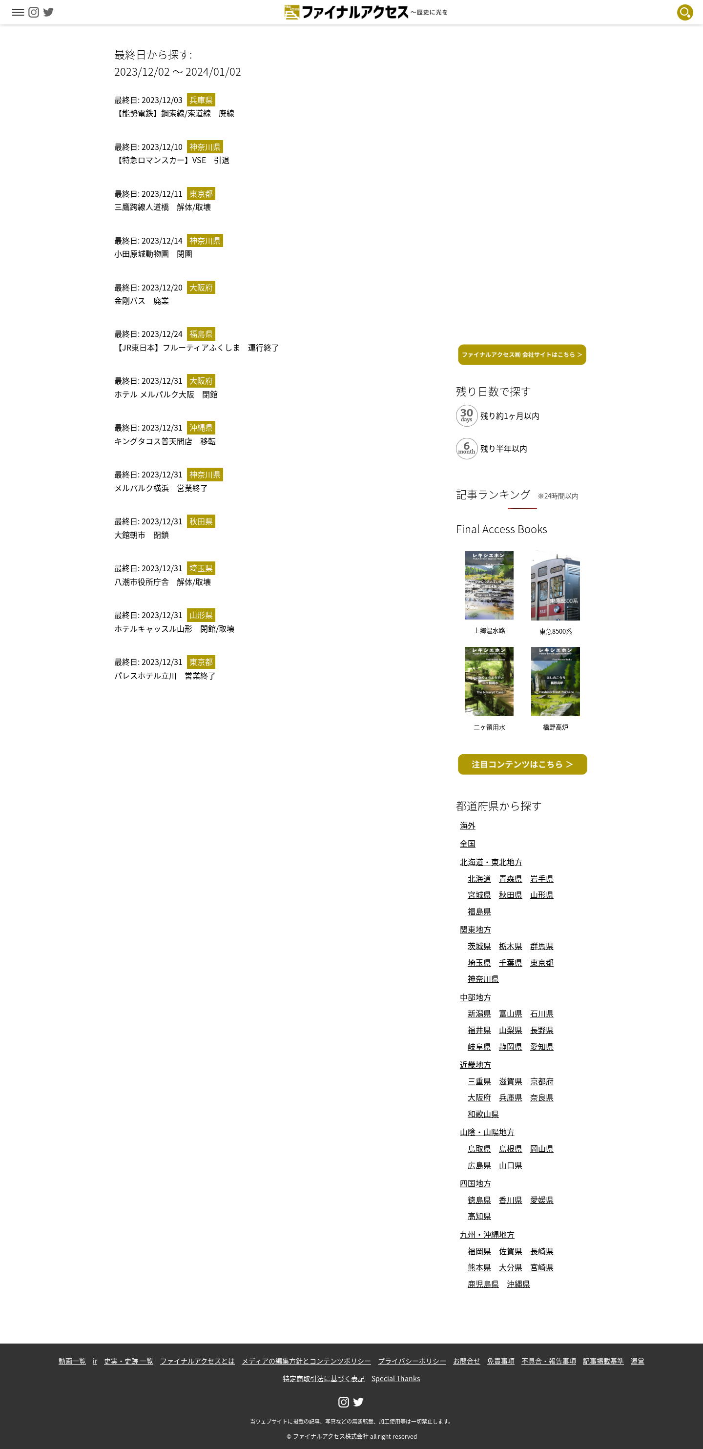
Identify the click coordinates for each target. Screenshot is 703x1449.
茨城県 (479, 946)
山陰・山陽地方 (487, 1132)
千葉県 (510, 962)
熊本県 (479, 1267)
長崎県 (542, 1251)
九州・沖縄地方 (487, 1234)
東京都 (542, 962)
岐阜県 (479, 1046)
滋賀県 (510, 1081)
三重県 (479, 1081)
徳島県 (479, 1199)
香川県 (510, 1199)
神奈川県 (483, 978)
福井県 (479, 1029)
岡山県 (542, 1148)
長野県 (542, 1029)
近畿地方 (475, 1064)
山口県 (510, 1165)
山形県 (542, 894)
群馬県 (542, 946)
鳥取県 (479, 1148)
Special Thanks (396, 1378)
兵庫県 (510, 1097)
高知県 (479, 1215)
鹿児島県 (483, 1283)
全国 (468, 843)
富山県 (510, 1013)
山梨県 (510, 1029)
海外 (468, 825)
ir (95, 1361)
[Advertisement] (522, 191)
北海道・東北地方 (491, 862)
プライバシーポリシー (412, 1361)
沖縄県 (518, 1283)
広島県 (479, 1165)
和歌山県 (483, 1113)
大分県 (510, 1267)
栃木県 (510, 946)
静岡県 (510, 1046)
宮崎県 (542, 1267)
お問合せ (466, 1361)
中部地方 (475, 997)
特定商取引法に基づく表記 (324, 1378)
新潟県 (479, 1013)
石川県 (542, 1013)
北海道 (479, 878)
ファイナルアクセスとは (197, 1361)
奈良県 (542, 1097)
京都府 (542, 1081)
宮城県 (479, 894)
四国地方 (475, 1183)
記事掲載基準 (603, 1361)
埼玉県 (479, 962)
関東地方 (475, 929)
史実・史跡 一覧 (128, 1361)
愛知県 (542, 1046)
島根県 (510, 1148)
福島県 (479, 911)
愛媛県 (542, 1199)
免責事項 (501, 1361)
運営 (637, 1361)
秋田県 (510, 894)
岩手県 (542, 878)
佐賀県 (510, 1251)
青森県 (510, 878)
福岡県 (479, 1251)
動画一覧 (72, 1361)
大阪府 (479, 1097)
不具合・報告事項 (548, 1361)
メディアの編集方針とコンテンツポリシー (306, 1361)
